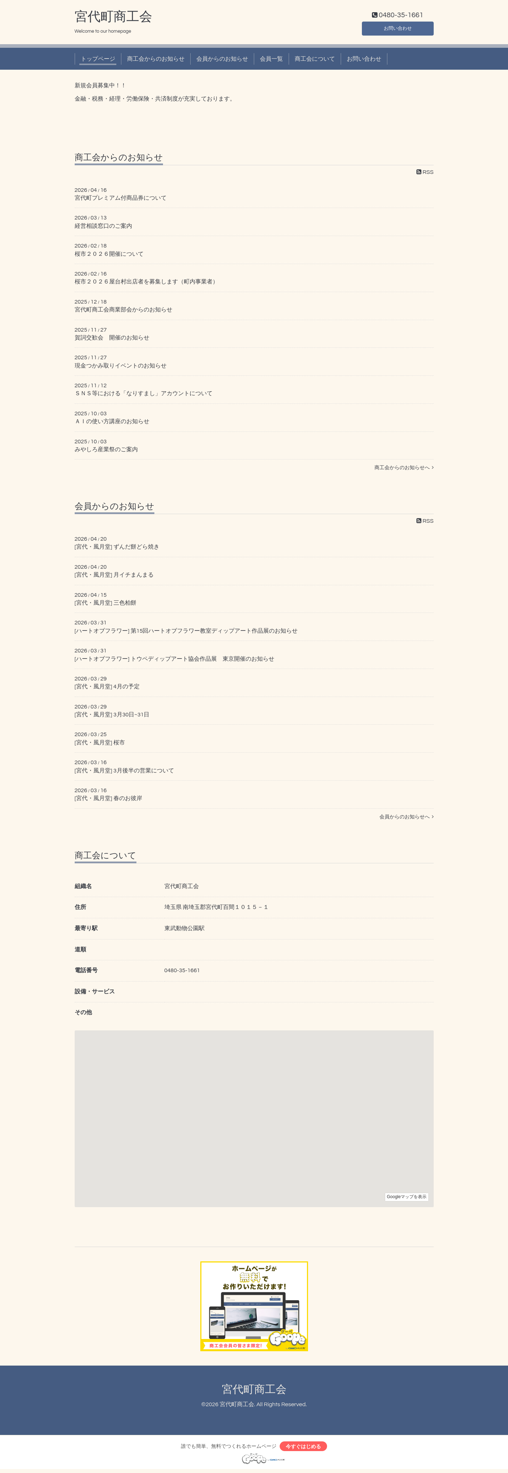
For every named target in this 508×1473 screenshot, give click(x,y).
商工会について (315, 60)
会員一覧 (271, 60)
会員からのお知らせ (222, 60)
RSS (425, 173)
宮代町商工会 (113, 18)
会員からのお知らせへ (406, 818)
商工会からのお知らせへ (404, 469)
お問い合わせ (398, 29)
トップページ (98, 60)
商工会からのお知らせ (156, 60)
